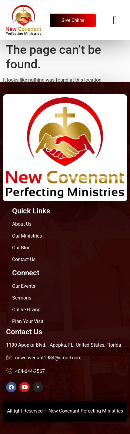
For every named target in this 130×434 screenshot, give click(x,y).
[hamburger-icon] (115, 20)
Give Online (73, 20)
